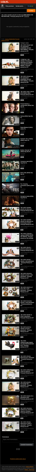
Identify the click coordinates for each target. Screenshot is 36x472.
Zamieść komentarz (26, 444)
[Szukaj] (13, 10)
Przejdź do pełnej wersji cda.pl (18, 459)
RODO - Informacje (29, 469)
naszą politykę (29, 466)
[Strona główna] (5, 2)
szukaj (31, 10)
